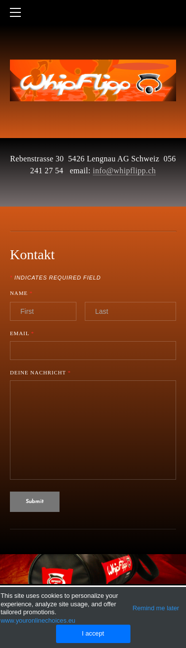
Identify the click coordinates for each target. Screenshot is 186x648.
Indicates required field (55, 278)
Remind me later (155, 608)
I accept (93, 633)
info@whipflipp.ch (124, 170)
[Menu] (17, 12)
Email (22, 333)
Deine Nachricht (40, 372)
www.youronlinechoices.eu (37, 620)
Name (26, 293)
